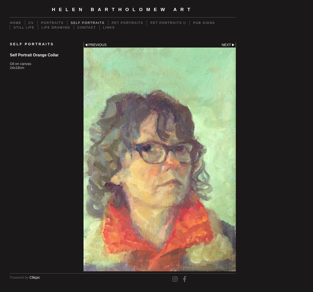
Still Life (24, 27)
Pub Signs (204, 23)
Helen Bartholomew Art (123, 9)
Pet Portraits (127, 23)
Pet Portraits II (168, 23)
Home (15, 23)
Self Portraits (88, 23)
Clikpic (34, 277)
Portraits (52, 23)
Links (109, 27)
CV (31, 23)
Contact (86, 27)
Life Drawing (56, 27)
